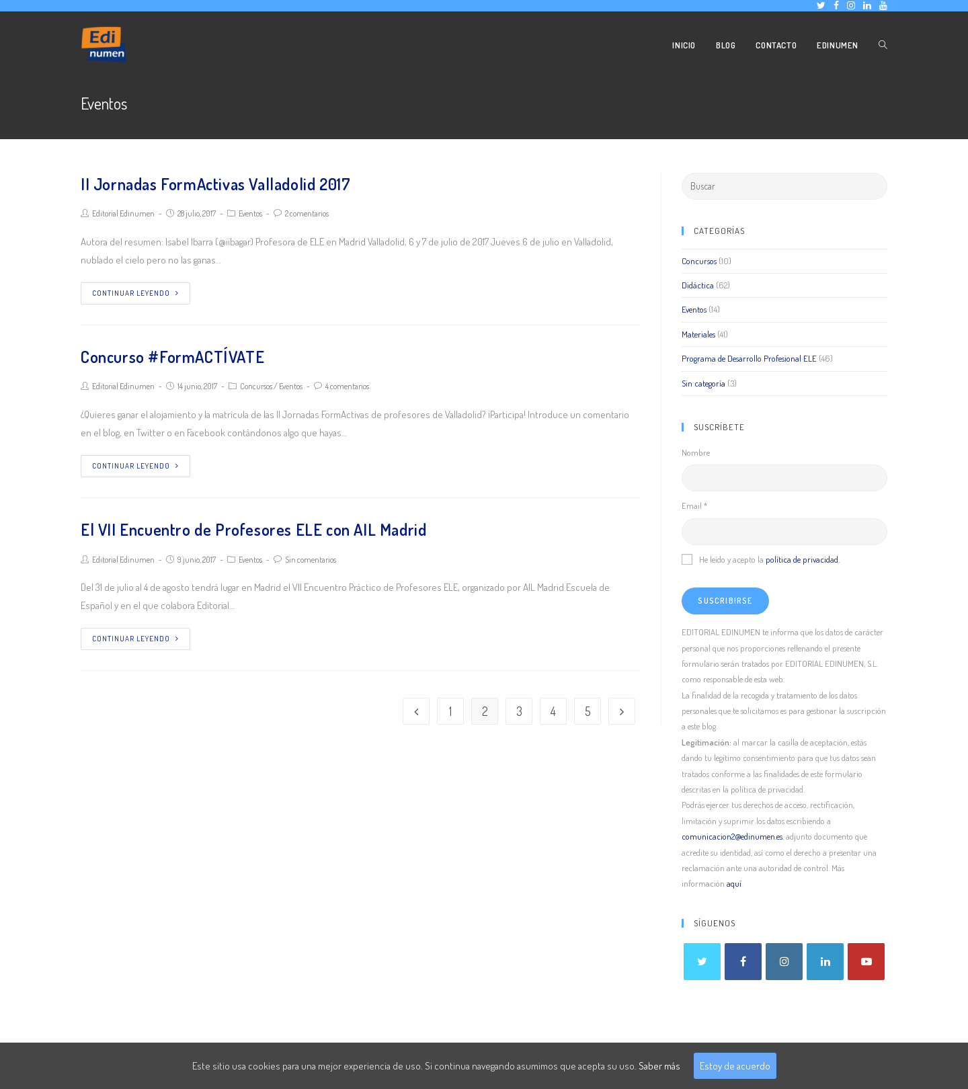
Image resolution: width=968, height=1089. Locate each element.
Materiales (698, 334)
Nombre (696, 452)
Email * (694, 505)
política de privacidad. (803, 559)
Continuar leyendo (135, 293)
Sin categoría (703, 383)
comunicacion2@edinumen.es (732, 836)
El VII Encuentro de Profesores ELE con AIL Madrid (253, 529)
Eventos (250, 213)
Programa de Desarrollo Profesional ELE (749, 358)
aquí (734, 883)
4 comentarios (347, 386)
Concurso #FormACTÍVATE (172, 356)
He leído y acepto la (761, 559)
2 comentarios (307, 213)
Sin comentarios (310, 560)
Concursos (256, 386)
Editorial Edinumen (123, 213)
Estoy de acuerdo (735, 1065)
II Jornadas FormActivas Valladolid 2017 (215, 183)
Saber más (659, 1065)
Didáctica (698, 285)
